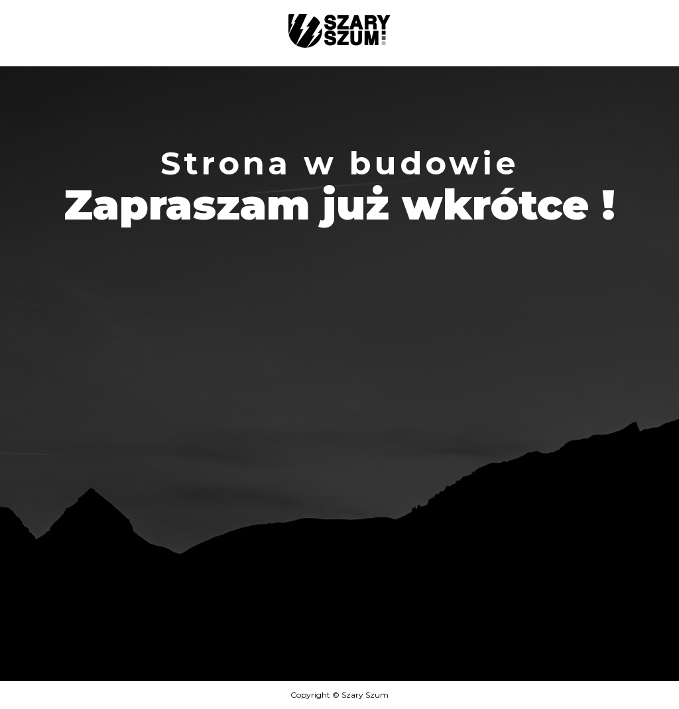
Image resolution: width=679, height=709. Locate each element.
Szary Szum (365, 695)
